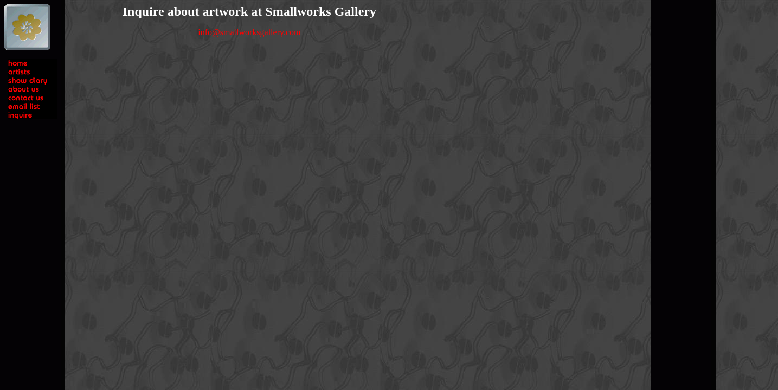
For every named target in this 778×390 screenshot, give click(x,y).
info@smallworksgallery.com (249, 32)
